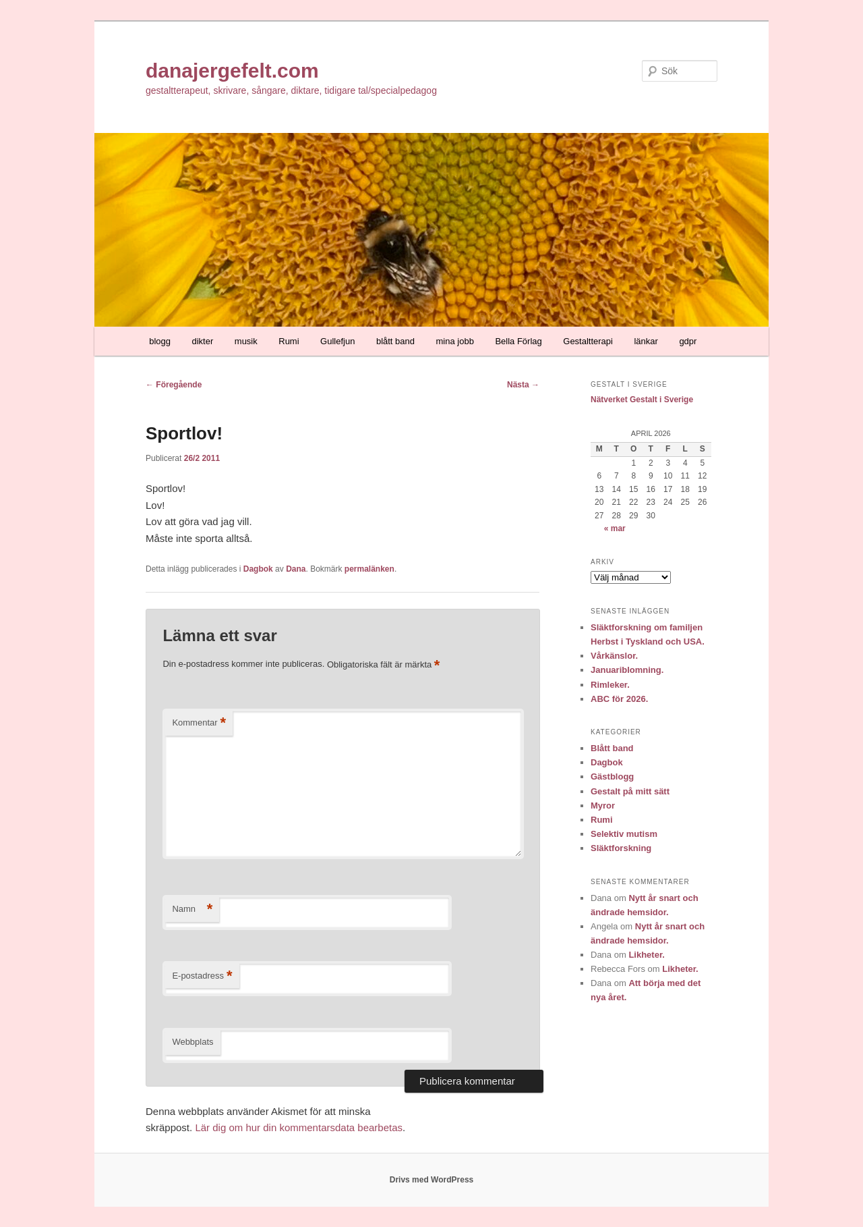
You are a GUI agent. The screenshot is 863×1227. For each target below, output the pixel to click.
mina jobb (455, 341)
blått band (395, 341)
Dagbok (258, 569)
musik (246, 341)
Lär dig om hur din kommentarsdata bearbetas (299, 1127)
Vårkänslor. (614, 656)
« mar (615, 528)
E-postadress (202, 976)
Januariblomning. (627, 670)
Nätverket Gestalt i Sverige (642, 399)
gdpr (687, 341)
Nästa (523, 384)
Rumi (288, 341)
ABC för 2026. (619, 699)
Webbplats (192, 1042)
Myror (603, 805)
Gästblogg (612, 776)
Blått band (612, 748)
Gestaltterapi (588, 341)
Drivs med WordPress (432, 1179)
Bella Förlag (518, 341)
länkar (645, 341)
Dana (295, 569)
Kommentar (199, 723)
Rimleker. (610, 685)
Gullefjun (337, 341)
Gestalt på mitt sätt (630, 791)
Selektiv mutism (624, 834)
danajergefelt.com (232, 70)
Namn (192, 909)
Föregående (174, 384)
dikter (203, 341)
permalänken (369, 569)
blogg (160, 341)
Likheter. (646, 955)
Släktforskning (621, 848)
